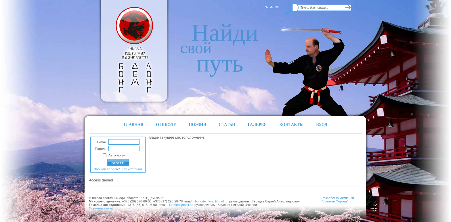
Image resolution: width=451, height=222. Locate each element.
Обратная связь (100, 208)
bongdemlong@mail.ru (211, 201)
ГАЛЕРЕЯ (257, 124)
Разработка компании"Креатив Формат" (338, 199)
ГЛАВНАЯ (134, 124)
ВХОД (321, 124)
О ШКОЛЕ (166, 124)
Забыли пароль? (107, 169)
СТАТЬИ (227, 124)
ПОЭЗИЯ (197, 124)
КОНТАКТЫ (291, 124)
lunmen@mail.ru (181, 204)
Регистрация (132, 169)
